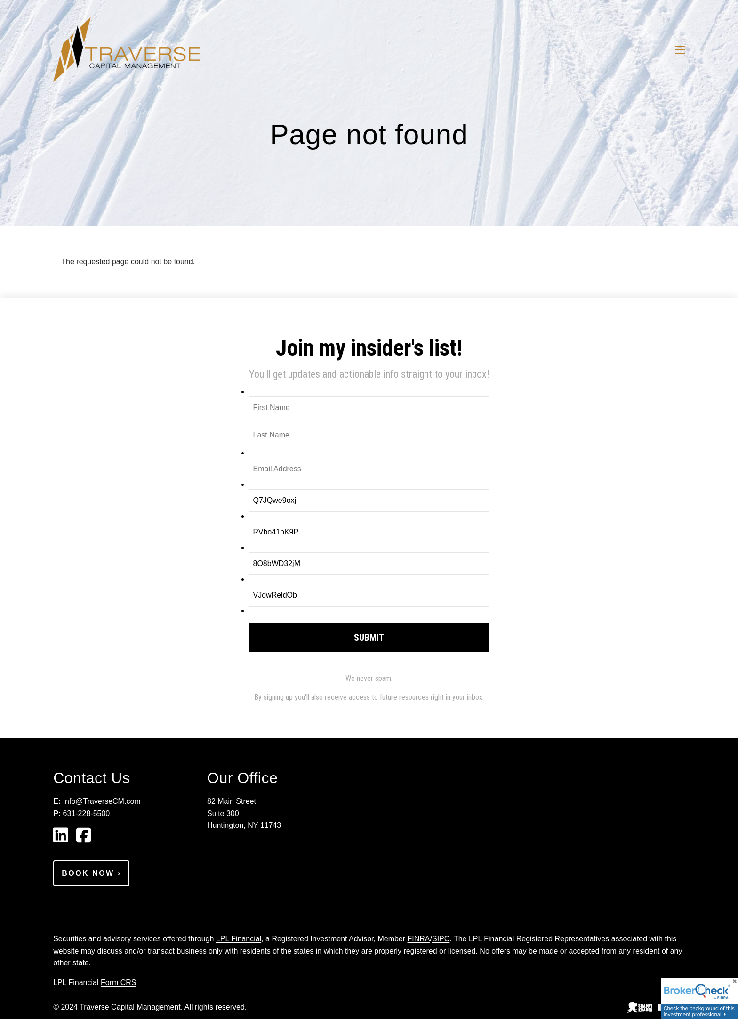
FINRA (419, 939)
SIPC (440, 939)
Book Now (91, 873)
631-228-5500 (86, 813)
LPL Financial (238, 939)
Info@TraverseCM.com (102, 801)
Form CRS (118, 983)
